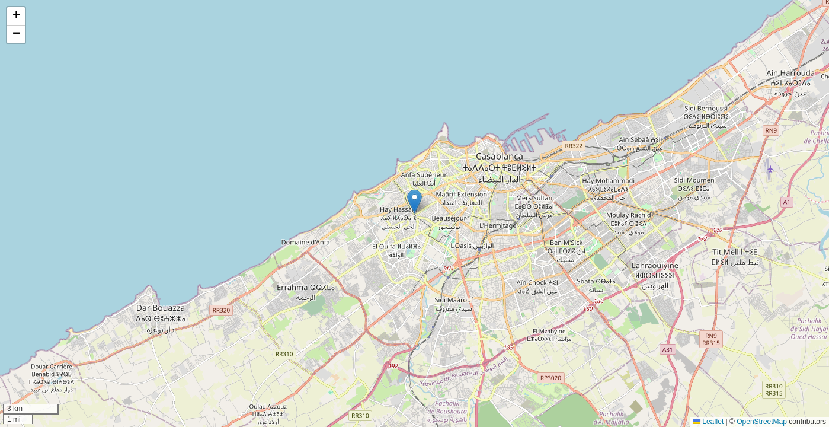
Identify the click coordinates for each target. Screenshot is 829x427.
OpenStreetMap (762, 422)
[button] (414, 201)
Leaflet (708, 422)
